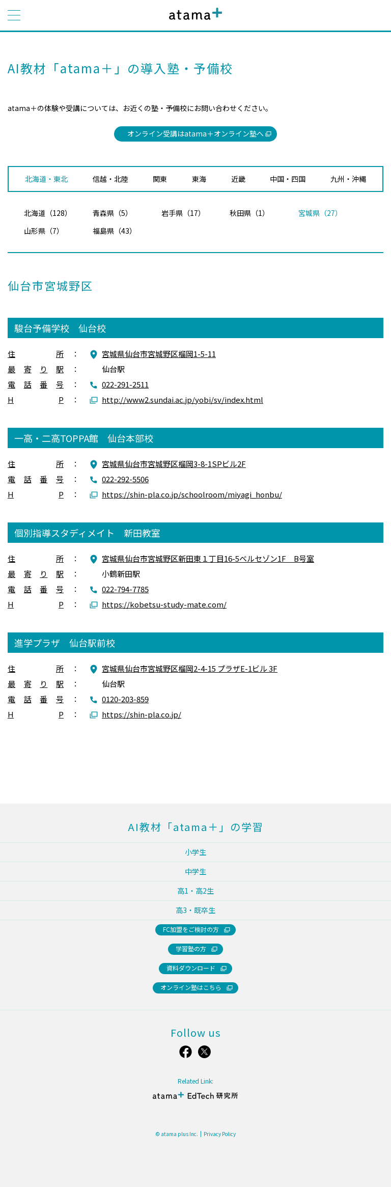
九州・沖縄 (348, 179)
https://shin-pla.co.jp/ (141, 714)
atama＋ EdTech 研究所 (195, 1095)
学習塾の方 (191, 948)
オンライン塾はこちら (190, 987)
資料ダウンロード (190, 967)
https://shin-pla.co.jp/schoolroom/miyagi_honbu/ (192, 494)
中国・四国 (287, 179)
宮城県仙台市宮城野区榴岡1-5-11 (159, 353)
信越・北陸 (110, 179)
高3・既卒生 (195, 910)
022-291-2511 (125, 384)
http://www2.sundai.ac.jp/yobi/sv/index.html (182, 399)
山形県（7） (44, 231)
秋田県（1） (249, 213)
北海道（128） (48, 213)
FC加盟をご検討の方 (191, 929)
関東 (160, 179)
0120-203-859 (125, 699)
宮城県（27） (320, 213)
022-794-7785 (125, 589)
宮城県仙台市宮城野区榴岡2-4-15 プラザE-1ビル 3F (189, 668)
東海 (199, 179)
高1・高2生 (195, 891)
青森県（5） (112, 213)
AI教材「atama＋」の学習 (196, 826)
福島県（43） (114, 231)
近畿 (238, 179)
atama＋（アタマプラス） (193, 21)
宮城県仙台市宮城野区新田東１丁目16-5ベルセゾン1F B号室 (208, 558)
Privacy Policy (220, 1134)
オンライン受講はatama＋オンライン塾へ (195, 133)
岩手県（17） (183, 213)
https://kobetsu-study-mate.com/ (164, 604)
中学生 (195, 871)
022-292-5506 (125, 479)
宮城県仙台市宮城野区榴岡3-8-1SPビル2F (174, 463)
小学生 (195, 852)
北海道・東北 (46, 179)
